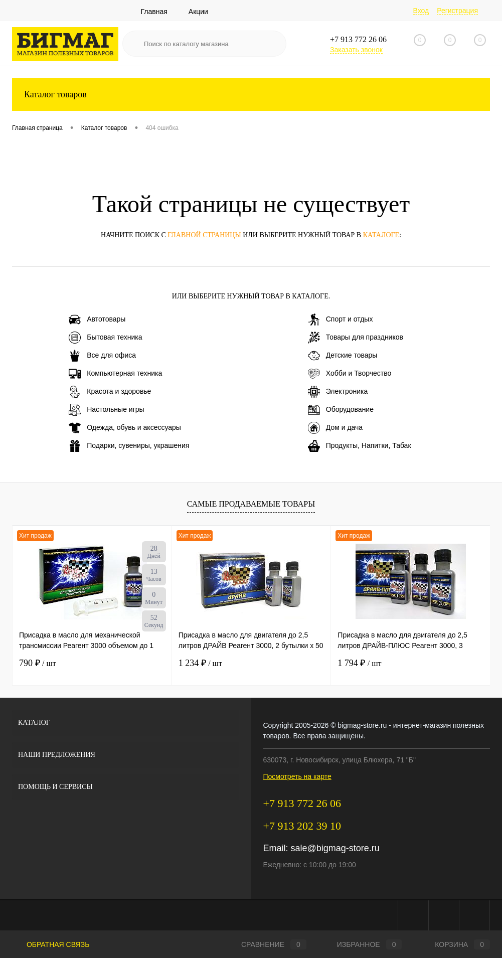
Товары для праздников (355, 338)
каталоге (381, 235)
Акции (198, 12)
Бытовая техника (105, 338)
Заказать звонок (356, 50)
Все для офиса (102, 356)
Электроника (338, 392)
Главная (154, 12)
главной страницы (204, 235)
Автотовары (97, 319)
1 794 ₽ (359, 663)
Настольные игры (106, 410)
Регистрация (457, 11)
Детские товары (343, 356)
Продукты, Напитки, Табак (359, 446)
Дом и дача (335, 428)
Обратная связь (50, 944)
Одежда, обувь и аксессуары (125, 428)
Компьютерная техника (115, 374)
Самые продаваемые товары (251, 504)
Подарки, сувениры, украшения (129, 446)
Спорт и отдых (340, 319)
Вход (421, 11)
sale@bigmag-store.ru (335, 848)
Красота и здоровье (110, 392)
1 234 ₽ (200, 663)
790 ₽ (37, 663)
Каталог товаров (251, 94)
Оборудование (341, 410)
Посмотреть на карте (297, 776)
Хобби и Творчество (349, 374)
